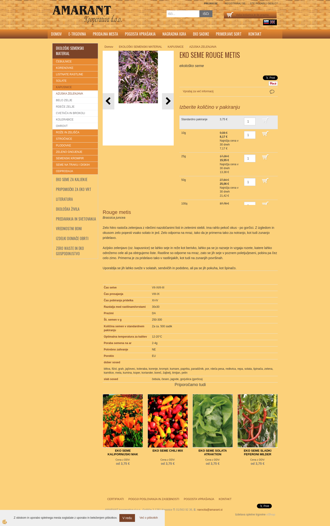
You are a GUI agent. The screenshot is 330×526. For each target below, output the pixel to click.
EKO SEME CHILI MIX (168, 450)
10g (183, 132)
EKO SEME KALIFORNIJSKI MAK (123, 452)
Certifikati (115, 499)
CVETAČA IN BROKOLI (70, 113)
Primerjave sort (229, 34)
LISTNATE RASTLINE (69, 74)
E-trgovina (77, 34)
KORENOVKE (64, 68)
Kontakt (254, 34)
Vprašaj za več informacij (198, 91)
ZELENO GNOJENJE (69, 152)
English (272, 22)
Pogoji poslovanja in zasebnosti (153, 499)
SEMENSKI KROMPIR (70, 158)
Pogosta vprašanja (140, 34)
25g (183, 156)
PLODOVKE (63, 145)
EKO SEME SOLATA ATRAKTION (212, 452)
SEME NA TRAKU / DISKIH (73, 164)
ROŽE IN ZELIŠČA (67, 132)
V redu (127, 518)
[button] (168, 101)
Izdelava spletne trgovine (250, 514)
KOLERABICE (65, 119)
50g (183, 180)
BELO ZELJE (64, 100)
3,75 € (223, 119)
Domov (56, 34)
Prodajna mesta (105, 34)
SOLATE (61, 80)
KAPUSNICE (64, 87)
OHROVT (62, 126)
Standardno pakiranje (194, 119)
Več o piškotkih (149, 517)
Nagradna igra (174, 34)
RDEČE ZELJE (65, 106)
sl (266, 22)
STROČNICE (64, 138)
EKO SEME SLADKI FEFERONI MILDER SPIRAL (258, 454)
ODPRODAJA (64, 171)
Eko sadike (201, 34)
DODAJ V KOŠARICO (268, 122)
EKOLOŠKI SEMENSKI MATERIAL (140, 46)
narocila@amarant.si (210, 509)
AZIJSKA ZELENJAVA (69, 93)
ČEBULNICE (64, 61)
